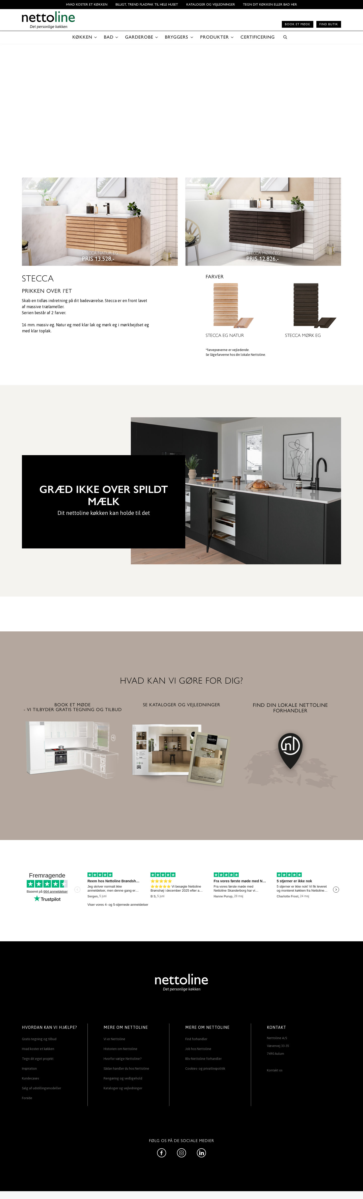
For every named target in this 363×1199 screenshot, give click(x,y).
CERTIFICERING (257, 37)
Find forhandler (196, 1039)
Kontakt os (274, 1070)
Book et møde (297, 24)
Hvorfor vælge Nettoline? (122, 1059)
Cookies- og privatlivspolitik (205, 1068)
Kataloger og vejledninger (210, 4)
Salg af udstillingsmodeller (41, 1088)
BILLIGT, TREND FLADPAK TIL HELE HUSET (146, 4)
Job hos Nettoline (198, 1049)
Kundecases (30, 1078)
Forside (27, 1098)
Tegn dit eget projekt (37, 1059)
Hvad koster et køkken (86, 4)
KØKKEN (82, 37)
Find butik (328, 24)
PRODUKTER (214, 37)
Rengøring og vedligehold (123, 1078)
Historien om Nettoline (120, 1049)
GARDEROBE (139, 37)
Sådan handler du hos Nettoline (126, 1068)
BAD (108, 37)
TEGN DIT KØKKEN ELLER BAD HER (270, 4)
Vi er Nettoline (114, 1039)
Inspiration (29, 1068)
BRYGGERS (176, 37)
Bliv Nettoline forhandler (203, 1059)
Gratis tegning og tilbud (39, 1039)
